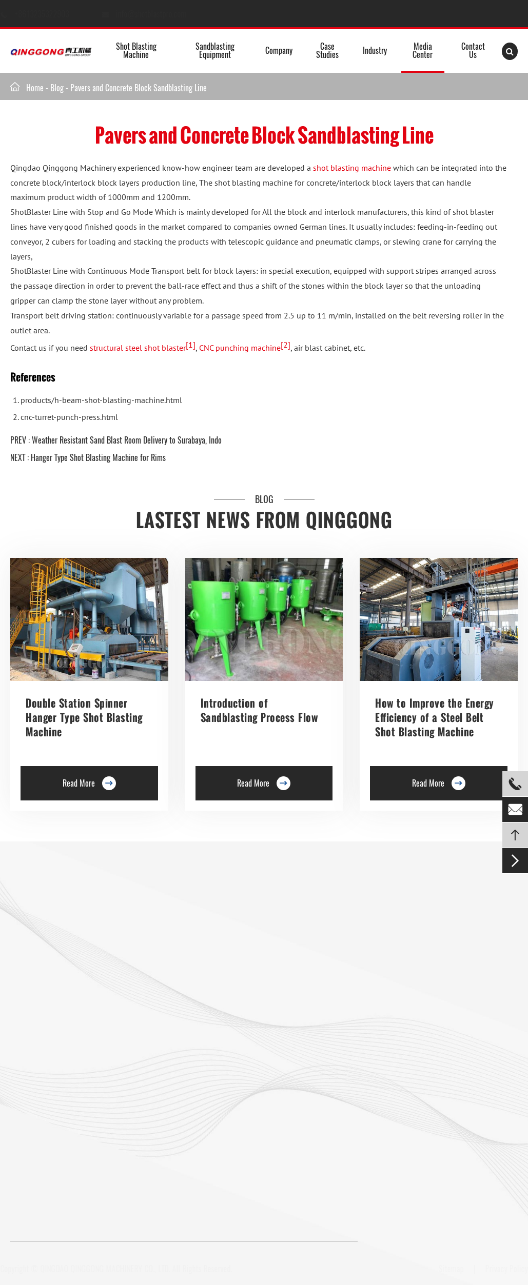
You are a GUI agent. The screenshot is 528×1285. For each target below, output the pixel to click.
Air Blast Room (317, 990)
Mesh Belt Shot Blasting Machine (60, 1115)
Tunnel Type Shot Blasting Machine (62, 1019)
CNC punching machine (239, 348)
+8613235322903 (52, 14)
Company (278, 50)
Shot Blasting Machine (136, 50)
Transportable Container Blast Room (339, 1014)
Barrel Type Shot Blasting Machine (184, 1001)
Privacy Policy (502, 1268)
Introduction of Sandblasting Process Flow (259, 710)
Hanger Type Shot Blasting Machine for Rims (98, 457)
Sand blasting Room (325, 972)
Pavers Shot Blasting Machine (55, 1079)
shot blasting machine (352, 168)
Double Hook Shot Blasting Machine (64, 983)
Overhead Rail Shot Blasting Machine (66, 1049)
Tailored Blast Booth (325, 1038)
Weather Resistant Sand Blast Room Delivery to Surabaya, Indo (127, 440)
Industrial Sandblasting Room (339, 1074)
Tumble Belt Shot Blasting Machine (63, 1097)
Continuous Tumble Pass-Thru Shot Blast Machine (192, 1055)
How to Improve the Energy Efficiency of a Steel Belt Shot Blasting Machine (434, 717)
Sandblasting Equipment (214, 50)
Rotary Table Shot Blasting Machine (64, 1001)
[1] (190, 344)
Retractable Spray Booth (331, 1056)
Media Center (423, 50)
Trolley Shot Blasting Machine (177, 935)
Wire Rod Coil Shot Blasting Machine (188, 1115)
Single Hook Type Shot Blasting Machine (57, 959)
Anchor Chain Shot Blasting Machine (187, 1079)
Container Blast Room (327, 936)
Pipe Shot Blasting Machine (174, 1097)
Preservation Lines (159, 953)
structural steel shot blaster (137, 348)
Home (35, 88)
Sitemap (447, 1268)
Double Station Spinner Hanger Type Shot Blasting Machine (84, 717)
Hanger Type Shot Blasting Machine (64, 935)
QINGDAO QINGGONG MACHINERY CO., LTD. (109, 1268)
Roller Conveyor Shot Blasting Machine (69, 917)
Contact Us (473, 50)
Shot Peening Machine (166, 1133)
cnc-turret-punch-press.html (69, 417)
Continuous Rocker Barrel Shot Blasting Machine (191, 1025)
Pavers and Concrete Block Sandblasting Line (138, 88)
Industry (375, 50)
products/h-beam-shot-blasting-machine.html (101, 400)
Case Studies (327, 50)
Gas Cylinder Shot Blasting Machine (64, 1133)
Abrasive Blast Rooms (327, 954)
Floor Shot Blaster (159, 917)
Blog (57, 88)
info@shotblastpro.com (160, 14)
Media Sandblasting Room (334, 918)
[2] (285, 344)
